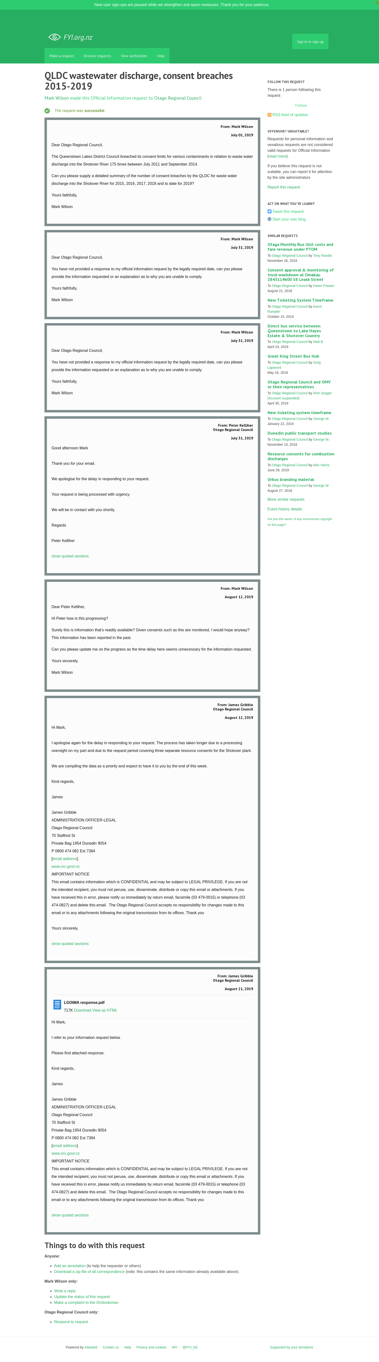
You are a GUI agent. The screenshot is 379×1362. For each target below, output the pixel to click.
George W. (321, 419)
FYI (72, 37)
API (174, 1347)
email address (65, 859)
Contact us (111, 1347)
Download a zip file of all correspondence (89, 1272)
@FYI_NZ (190, 1347)
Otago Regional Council (178, 98)
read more (277, 156)
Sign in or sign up (310, 41)
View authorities (134, 55)
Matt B (318, 342)
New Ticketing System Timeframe (300, 300)
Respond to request (71, 1322)
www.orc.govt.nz (65, 866)
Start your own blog (289, 219)
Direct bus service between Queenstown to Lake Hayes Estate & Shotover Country (294, 330)
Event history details (285, 509)
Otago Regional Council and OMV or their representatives (299, 384)
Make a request (61, 55)
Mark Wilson (56, 98)
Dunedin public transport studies (300, 433)
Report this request (284, 187)
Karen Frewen (324, 286)
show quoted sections (70, 556)
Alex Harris (321, 465)
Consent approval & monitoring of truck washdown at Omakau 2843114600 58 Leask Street (301, 274)
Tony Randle (322, 255)
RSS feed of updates (290, 115)
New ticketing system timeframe (299, 412)
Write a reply (65, 1291)
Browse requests (97, 55)
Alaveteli (91, 1347)
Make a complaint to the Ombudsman (86, 1302)
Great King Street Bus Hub (293, 356)
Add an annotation (70, 1266)
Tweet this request (288, 211)
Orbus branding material (291, 479)
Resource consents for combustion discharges (301, 456)
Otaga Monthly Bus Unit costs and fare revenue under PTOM (300, 247)
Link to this (250, 216)
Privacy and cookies (151, 1347)
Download (82, 1010)
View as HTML (104, 1010)
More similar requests (286, 499)
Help (161, 55)
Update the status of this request (82, 1297)
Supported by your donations (291, 1347)
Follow (301, 105)
